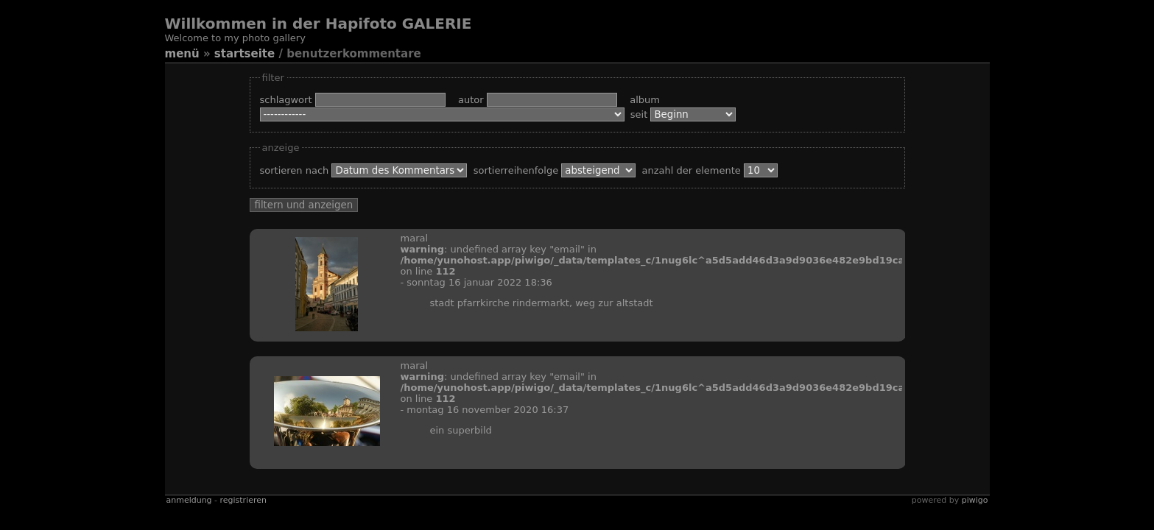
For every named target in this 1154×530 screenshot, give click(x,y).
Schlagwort (357, 99)
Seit (683, 114)
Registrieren (243, 500)
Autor (542, 99)
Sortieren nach (367, 170)
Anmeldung (189, 500)
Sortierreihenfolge (558, 170)
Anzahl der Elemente (710, 170)
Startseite (244, 53)
